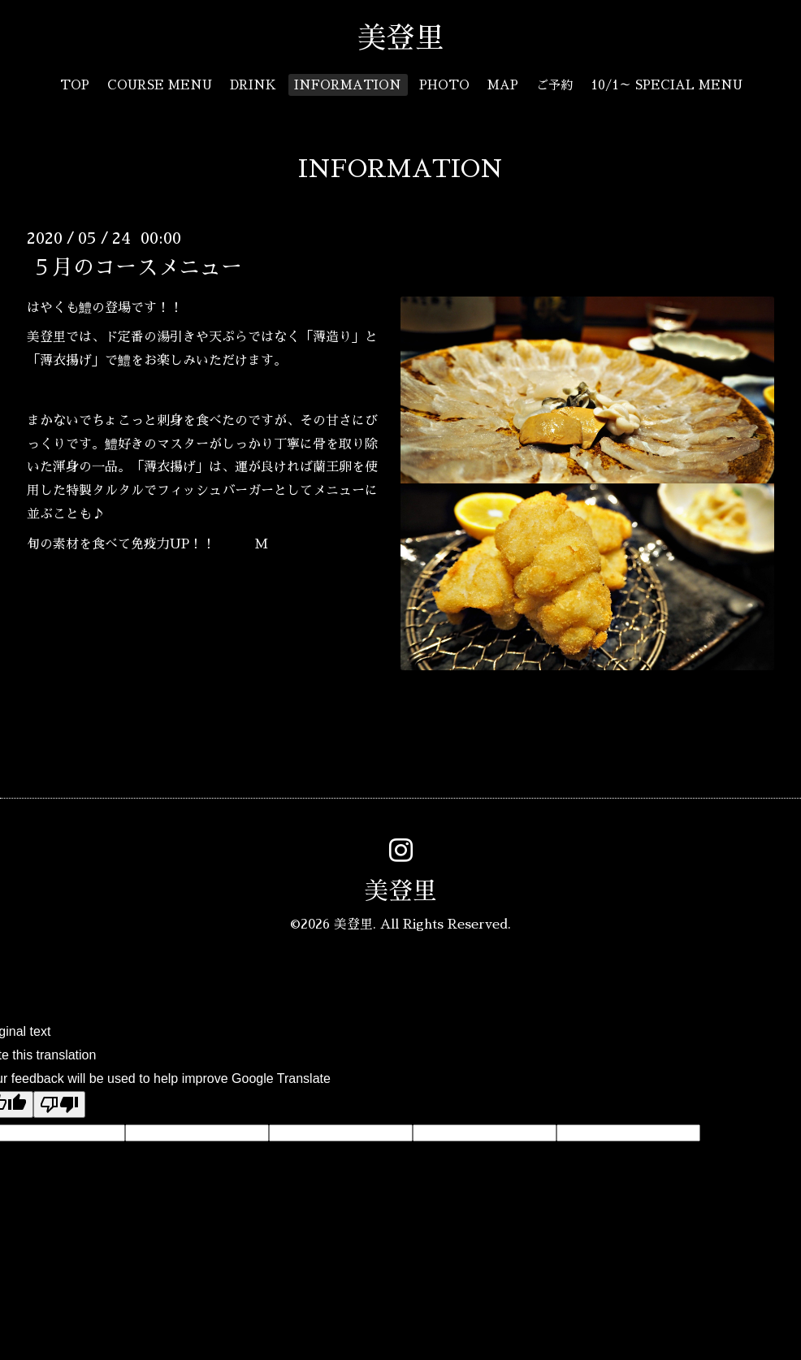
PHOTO (444, 85)
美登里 (415, 38)
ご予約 (554, 85)
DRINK (253, 85)
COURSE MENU (159, 85)
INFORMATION (347, 85)
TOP (74, 85)
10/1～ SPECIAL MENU (667, 85)
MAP (502, 85)
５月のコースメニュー (136, 266)
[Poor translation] (59, 1104)
